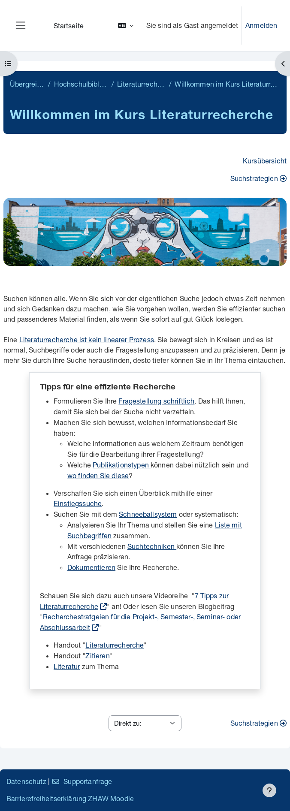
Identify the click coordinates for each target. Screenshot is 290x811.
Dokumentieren (91, 567)
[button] (125, 25)
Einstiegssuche (78, 503)
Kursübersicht (265, 161)
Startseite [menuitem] (69, 25)
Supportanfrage (81, 781)
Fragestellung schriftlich (156, 401)
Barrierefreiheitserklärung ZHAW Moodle (70, 798)
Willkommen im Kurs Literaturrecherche (227, 84)
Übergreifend (27, 84)
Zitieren (97, 655)
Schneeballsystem (148, 514)
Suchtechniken (151, 546)
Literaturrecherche (141, 84)
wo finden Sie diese (98, 475)
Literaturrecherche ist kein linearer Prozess (86, 339)
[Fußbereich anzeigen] (269, 790)
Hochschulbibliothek (81, 84)
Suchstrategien (258, 178)
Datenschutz (26, 781)
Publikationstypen (122, 465)
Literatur (67, 666)
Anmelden (261, 25)
